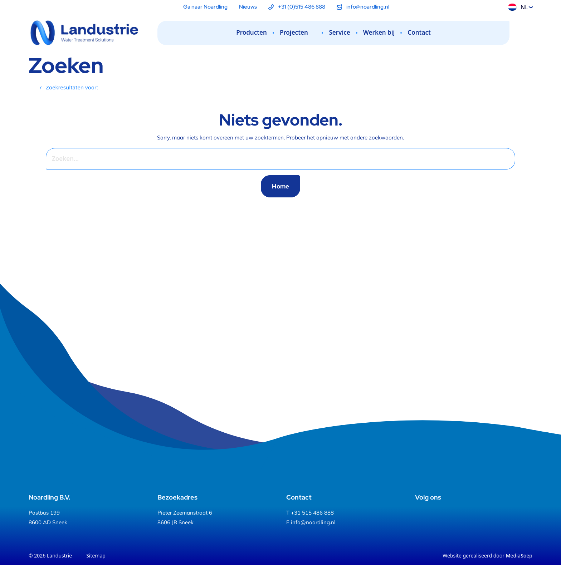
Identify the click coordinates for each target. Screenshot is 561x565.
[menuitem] (297, 7)
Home (280, 186)
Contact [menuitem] (419, 32)
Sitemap (96, 555)
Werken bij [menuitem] (379, 32)
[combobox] (270, 159)
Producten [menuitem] (251, 32)
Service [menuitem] (339, 32)
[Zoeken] (526, 33)
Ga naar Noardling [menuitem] (205, 6)
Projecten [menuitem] (298, 32)
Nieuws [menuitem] (248, 6)
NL (518, 7)
